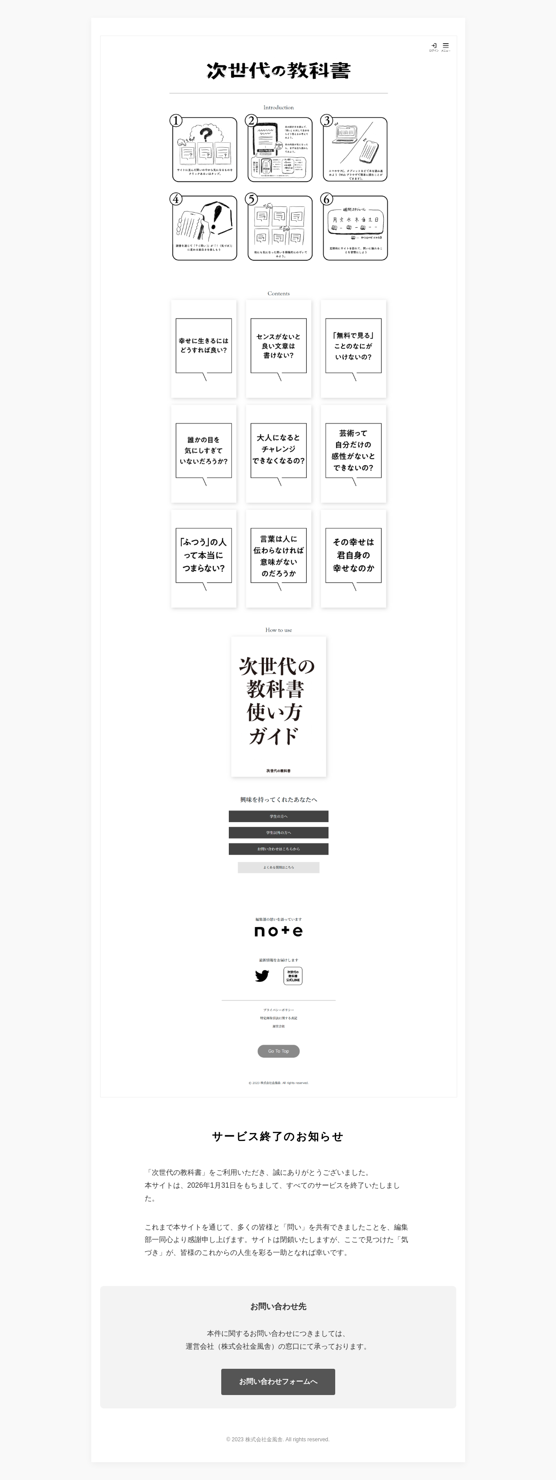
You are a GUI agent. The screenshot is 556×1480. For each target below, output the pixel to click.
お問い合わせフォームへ (278, 1381)
